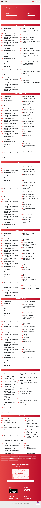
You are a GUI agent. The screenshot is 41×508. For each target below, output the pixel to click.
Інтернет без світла (14, 456)
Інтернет (34, 458)
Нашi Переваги (21, 456)
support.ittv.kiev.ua (14, 498)
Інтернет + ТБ (12, 460)
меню (6, 1)
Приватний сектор (18, 458)
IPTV (16, 460)
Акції (8, 456)
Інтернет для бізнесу (5, 460)
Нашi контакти (20, 480)
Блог (34, 456)
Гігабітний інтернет (29, 456)
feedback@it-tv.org (28, 498)
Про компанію (4, 456)
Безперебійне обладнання (10, 458)
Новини (3, 458)
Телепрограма (29, 458)
